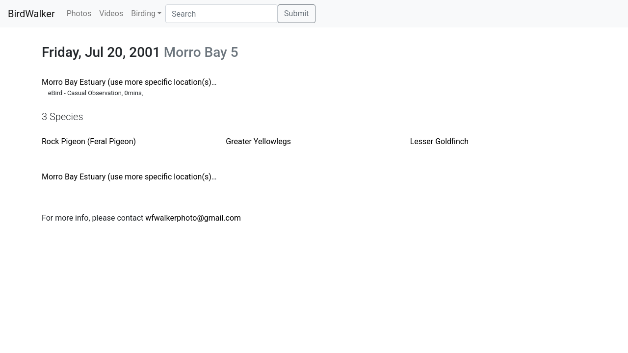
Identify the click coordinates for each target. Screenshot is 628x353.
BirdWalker (31, 14)
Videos (111, 13)
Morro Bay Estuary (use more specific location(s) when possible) (154, 82)
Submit (296, 13)
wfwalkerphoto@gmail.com (193, 218)
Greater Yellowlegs (258, 141)
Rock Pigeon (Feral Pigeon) (89, 141)
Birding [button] (143, 13)
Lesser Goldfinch (439, 141)
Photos (79, 13)
